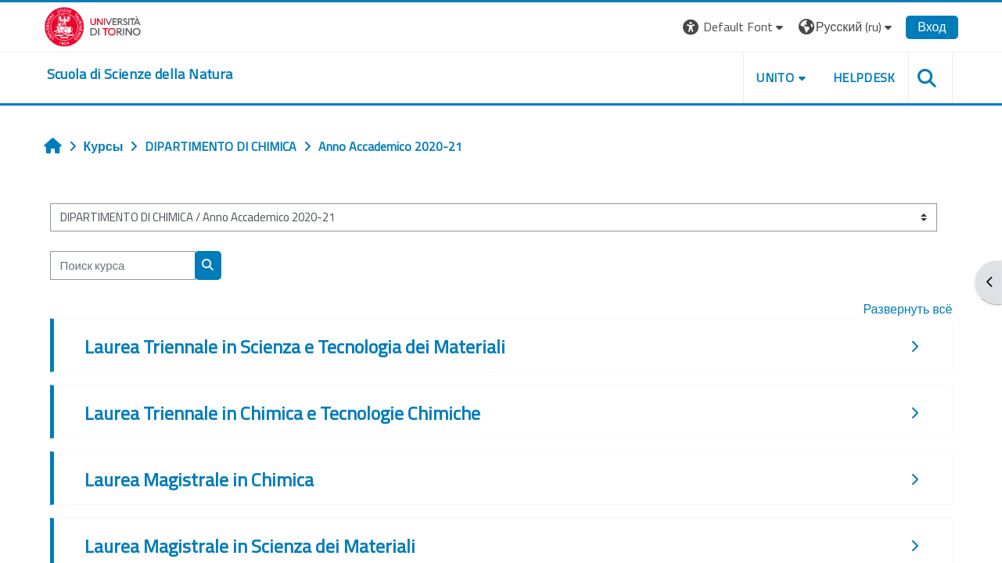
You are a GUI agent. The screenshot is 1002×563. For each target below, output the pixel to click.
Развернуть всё (907, 308)
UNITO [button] (775, 77)
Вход (932, 26)
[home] (140, 74)
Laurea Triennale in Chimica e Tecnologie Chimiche (282, 413)
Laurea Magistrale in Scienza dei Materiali (249, 546)
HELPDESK (864, 77)
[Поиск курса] (123, 265)
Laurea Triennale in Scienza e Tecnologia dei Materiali (294, 346)
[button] (735, 27)
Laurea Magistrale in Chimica (199, 479)
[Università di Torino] (93, 25)
